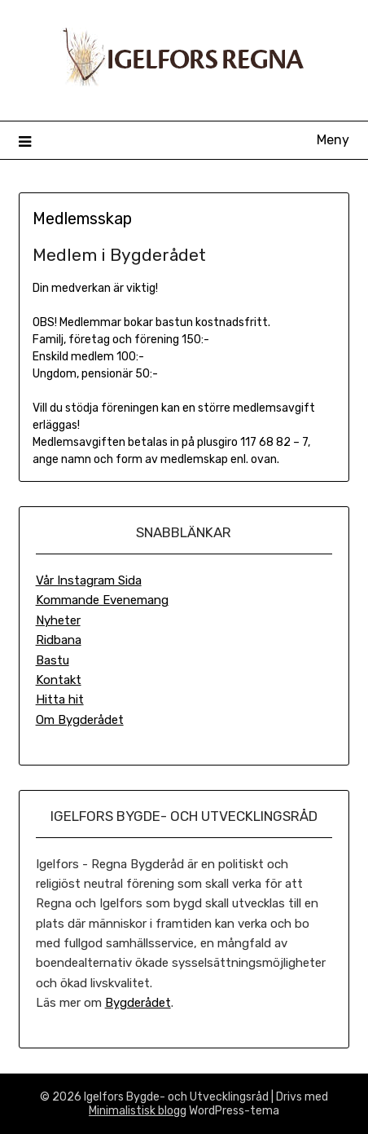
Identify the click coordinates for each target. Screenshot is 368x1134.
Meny (333, 140)
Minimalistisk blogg (137, 1111)
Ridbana (58, 640)
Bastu (52, 660)
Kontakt (58, 680)
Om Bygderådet (80, 720)
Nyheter (58, 620)
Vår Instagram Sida (89, 580)
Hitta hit (60, 699)
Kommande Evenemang (102, 600)
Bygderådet (138, 1002)
